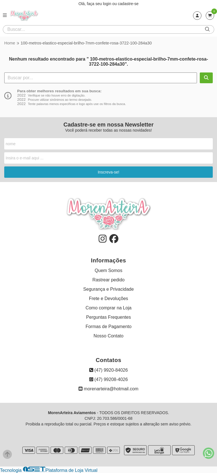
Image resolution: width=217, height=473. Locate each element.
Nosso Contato (108, 335)
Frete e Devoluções (108, 298)
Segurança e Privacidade (108, 289)
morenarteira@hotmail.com (108, 388)
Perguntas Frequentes (108, 317)
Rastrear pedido (108, 279)
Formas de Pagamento (109, 326)
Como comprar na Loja (109, 307)
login (107, 3)
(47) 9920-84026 (108, 370)
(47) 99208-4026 (108, 379)
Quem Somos (108, 270)
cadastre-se (128, 3)
